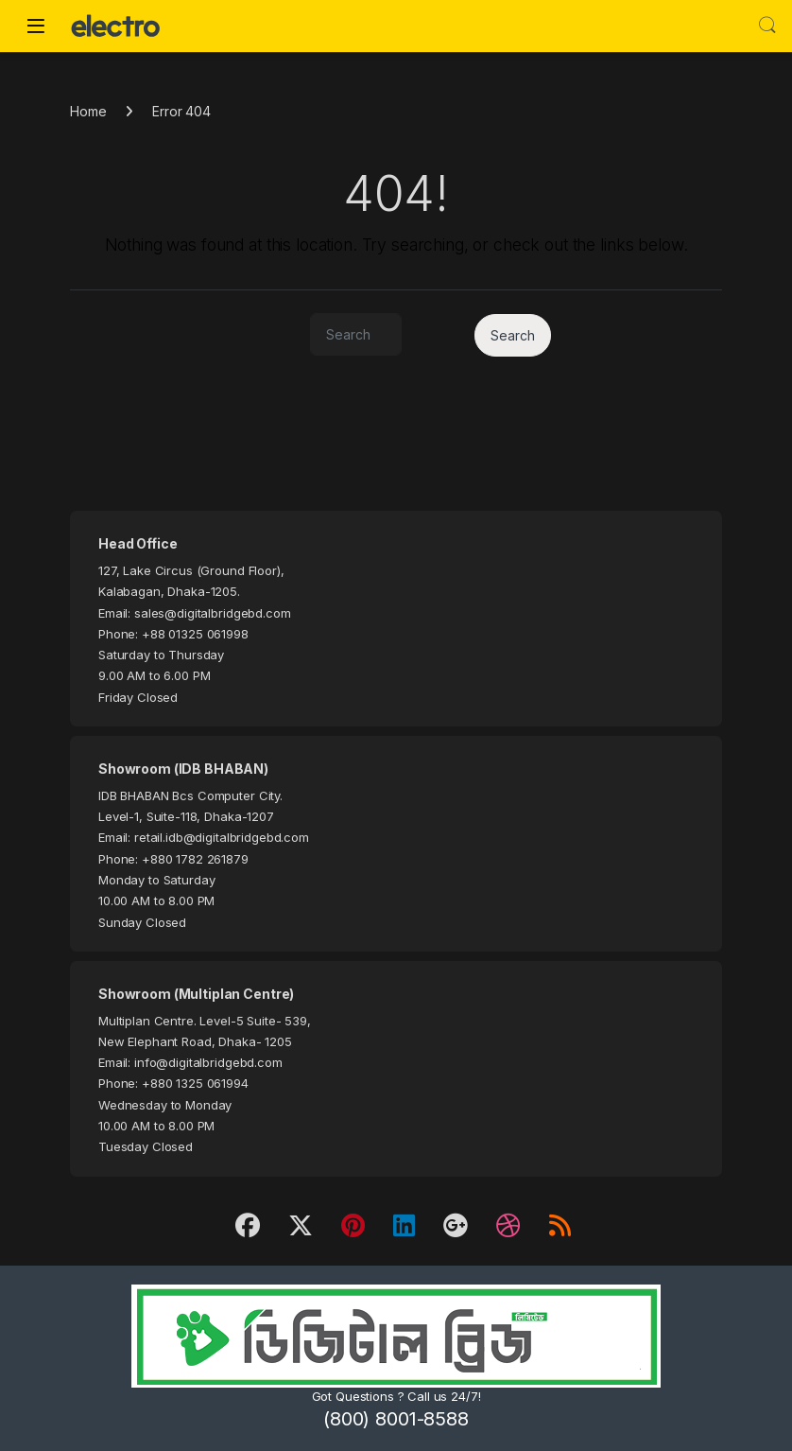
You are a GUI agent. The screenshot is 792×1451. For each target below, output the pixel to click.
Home (88, 111)
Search (767, 25)
